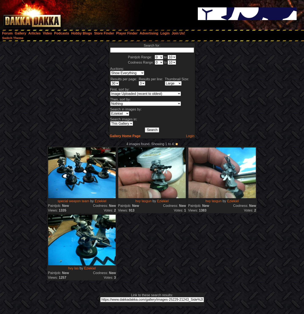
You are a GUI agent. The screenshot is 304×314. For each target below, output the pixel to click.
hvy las (73, 268)
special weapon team (73, 201)
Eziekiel (100, 201)
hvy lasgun (143, 201)
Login (190, 136)
